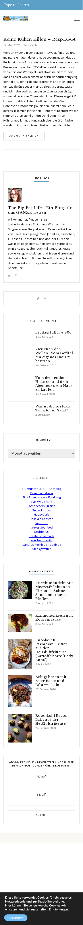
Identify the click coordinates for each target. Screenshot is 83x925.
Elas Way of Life (41, 502)
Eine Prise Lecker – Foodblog (42, 497)
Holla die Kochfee (41, 519)
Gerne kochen (41, 510)
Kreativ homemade (41, 536)
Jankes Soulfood (42, 527)
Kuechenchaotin (41, 540)
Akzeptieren (16, 917)
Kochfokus (41, 532)
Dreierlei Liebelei (41, 493)
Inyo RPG (41, 523)
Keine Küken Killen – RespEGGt (39, 39)
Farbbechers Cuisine (41, 506)
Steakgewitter (41, 549)
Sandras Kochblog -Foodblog (41, 545)
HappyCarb (41, 514)
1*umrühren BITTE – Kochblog (41, 489)
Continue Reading (24, 136)
